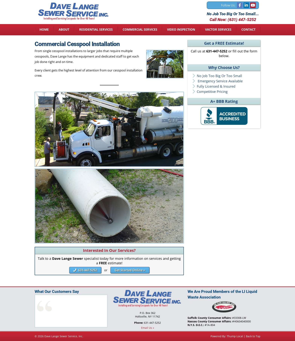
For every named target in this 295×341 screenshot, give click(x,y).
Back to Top (253, 336)
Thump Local (235, 336)
